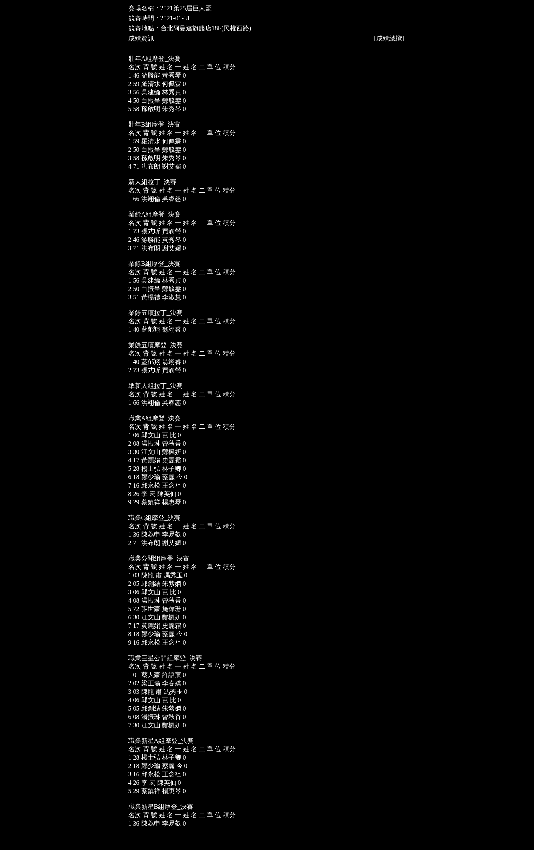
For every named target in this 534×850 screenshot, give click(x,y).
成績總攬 (389, 38)
